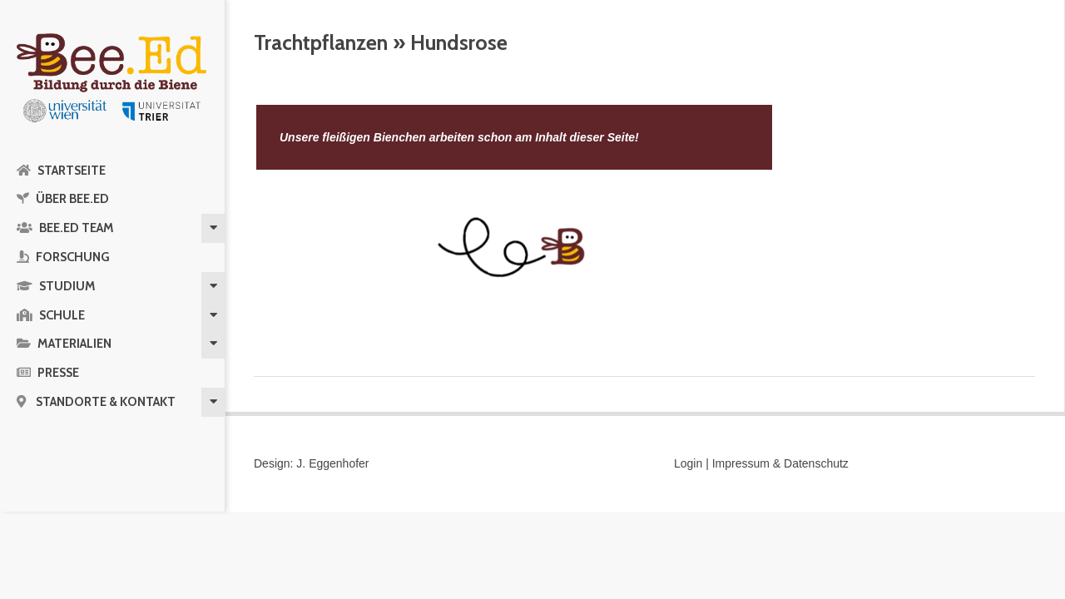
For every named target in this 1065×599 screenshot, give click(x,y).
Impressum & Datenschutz (780, 463)
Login (688, 463)
